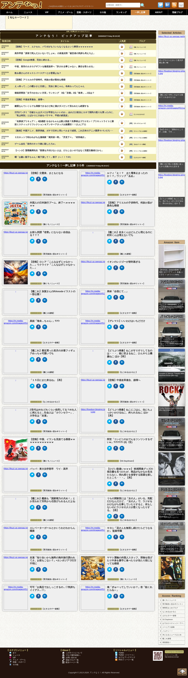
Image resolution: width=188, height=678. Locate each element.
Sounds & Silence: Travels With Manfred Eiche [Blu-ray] (171, 374)
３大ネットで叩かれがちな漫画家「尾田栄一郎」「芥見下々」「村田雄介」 (51, 137)
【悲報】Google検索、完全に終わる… (33, 60)
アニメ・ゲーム (65, 12)
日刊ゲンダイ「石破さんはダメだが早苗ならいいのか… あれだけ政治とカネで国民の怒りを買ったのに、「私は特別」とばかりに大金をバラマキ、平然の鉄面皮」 (65, 114)
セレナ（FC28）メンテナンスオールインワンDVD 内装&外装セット (171, 445)
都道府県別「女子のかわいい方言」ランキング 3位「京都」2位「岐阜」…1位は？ (54, 93)
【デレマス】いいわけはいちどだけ (126, 321)
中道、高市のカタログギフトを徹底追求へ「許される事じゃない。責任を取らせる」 (55, 66)
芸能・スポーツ (84, 12)
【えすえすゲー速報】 (139, 157)
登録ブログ (177, 12)
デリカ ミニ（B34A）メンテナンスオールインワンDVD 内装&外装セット (171, 514)
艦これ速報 (166, 639)
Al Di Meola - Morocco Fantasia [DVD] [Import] (171, 582)
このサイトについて (74, 653)
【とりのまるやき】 (139, 114)
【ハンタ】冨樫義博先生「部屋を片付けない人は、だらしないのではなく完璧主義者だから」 (59, 150)
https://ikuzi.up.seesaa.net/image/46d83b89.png (26, 173)
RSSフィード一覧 (126, 660)
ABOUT (159, 12)
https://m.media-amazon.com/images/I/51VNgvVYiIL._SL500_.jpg (104, 292)
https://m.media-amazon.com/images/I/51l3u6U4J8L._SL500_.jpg (27, 322)
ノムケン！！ (167, 631)
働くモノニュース (169, 600)
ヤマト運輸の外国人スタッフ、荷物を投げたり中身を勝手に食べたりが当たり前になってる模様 (129, 560)
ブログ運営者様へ (73, 655)
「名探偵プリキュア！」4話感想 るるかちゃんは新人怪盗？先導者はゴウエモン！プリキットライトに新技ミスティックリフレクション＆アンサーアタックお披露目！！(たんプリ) (64, 123)
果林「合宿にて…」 (117, 291)
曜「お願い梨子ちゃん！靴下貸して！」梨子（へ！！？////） (43, 157)
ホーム (9, 12)
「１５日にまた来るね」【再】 (46, 380)
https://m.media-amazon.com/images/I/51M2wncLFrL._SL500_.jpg (104, 529)
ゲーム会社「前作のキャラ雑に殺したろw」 (35, 144)
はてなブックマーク (127, 657)
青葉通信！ (166, 642)
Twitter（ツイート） (127, 655)
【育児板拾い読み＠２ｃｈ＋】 (142, 73)
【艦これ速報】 (125, 254)
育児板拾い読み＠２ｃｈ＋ (172, 604)
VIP (46, 12)
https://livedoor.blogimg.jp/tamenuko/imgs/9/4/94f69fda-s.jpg (171, 72)
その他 (103, 12)
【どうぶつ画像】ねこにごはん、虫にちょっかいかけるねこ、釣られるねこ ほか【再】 (129, 412)
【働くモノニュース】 (139, 47)
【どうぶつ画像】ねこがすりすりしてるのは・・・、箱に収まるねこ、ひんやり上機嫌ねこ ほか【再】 (129, 353)
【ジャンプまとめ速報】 (140, 131)
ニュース (28, 12)
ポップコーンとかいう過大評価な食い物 (171, 61)
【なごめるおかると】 (128, 372)
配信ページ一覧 (72, 662)
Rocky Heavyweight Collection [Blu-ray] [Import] (171, 409)
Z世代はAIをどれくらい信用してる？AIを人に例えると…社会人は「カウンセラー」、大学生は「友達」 (53, 412)
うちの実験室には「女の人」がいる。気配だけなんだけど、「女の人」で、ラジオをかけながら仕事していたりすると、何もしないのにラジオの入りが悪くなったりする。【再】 (129, 504)
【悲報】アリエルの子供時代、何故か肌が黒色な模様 (40, 80)
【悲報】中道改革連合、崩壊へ (29, 99)
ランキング (121, 12)
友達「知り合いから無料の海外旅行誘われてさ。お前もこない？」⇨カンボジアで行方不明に (53, 560)
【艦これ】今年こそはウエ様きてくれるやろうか (171, 96)
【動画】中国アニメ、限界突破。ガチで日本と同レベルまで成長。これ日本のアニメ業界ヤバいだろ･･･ (64, 131)
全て (14, 653)
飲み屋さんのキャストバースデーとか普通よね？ (38, 73)
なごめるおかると (169, 612)
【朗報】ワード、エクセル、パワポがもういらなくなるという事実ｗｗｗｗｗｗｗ (54, 47)
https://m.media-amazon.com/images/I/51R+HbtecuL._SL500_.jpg (104, 174)
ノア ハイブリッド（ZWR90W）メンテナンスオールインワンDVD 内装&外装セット (171, 342)
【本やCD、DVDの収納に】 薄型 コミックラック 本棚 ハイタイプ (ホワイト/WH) (171, 272)
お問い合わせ (71, 657)
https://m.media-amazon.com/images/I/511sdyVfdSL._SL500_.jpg (171, 107)
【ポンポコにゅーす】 (139, 123)
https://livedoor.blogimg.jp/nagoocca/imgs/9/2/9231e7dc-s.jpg (171, 176)
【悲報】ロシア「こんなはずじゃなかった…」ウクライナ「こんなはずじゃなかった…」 (52, 265)
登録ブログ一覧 (72, 660)
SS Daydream (167, 619)
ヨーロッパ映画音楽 (167, 477)
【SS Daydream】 (127, 461)
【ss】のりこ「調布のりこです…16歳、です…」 (171, 130)
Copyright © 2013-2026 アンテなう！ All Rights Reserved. (94, 672)
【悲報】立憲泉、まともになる (46, 173)
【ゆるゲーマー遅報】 (139, 144)
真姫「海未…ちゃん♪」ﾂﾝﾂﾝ (45, 321)
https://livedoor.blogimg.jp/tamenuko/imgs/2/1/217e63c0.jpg (171, 140)
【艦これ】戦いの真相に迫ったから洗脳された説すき (171, 165)
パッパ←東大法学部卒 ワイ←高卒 (49, 469)
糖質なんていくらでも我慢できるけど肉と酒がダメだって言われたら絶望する (52, 106)
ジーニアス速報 (168, 627)
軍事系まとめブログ (170, 608)
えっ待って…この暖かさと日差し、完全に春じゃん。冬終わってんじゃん (49, 86)
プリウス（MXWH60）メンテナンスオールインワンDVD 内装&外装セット (171, 306)
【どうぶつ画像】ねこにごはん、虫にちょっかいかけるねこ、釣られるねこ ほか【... (171, 201)
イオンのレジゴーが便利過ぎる (123, 262)
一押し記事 (140, 12)
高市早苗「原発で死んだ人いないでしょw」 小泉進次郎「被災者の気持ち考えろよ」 (55, 53)
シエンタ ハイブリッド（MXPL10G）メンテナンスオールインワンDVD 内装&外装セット (171, 550)
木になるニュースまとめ (171, 635)
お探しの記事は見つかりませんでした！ (78, 31)
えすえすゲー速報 (169, 616)
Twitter (121, 653)
